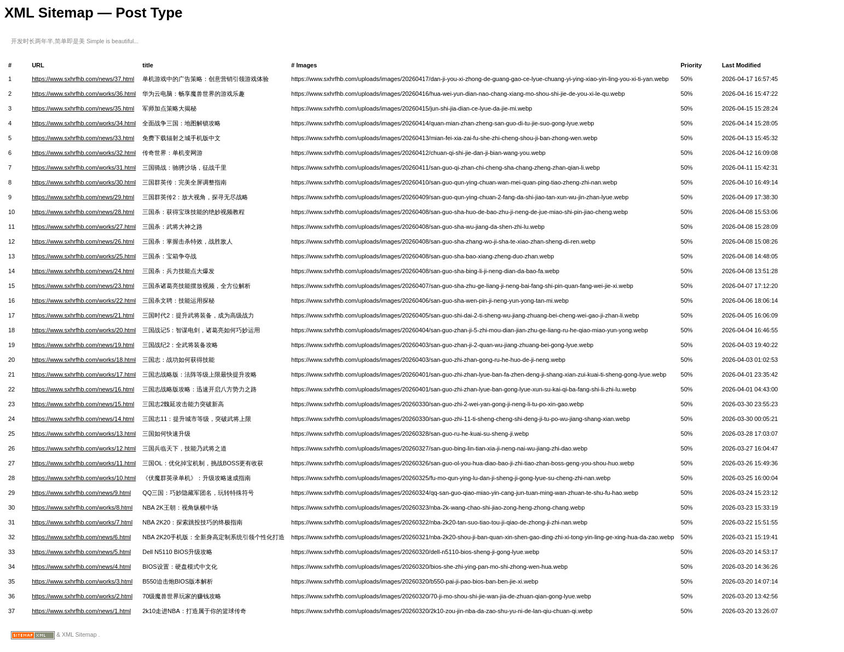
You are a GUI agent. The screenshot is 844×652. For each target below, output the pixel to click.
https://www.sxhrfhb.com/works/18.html (84, 359)
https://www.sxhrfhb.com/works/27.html (84, 226)
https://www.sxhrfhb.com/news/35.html (83, 108)
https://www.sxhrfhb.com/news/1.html (81, 611)
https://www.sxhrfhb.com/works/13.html (84, 433)
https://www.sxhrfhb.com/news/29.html (83, 197)
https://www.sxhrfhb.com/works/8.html (82, 507)
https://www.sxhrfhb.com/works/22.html (84, 300)
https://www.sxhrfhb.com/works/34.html (84, 123)
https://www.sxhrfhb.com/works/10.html (84, 478)
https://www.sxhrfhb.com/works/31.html (84, 167)
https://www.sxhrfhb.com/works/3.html (82, 581)
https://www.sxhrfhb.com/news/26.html (83, 241)
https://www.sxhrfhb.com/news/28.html (83, 212)
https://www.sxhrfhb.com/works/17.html (84, 374)
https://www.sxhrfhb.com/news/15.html (83, 404)
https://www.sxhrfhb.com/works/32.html (84, 152)
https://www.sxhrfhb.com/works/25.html (84, 256)
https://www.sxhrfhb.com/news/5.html (81, 552)
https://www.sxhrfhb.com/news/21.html (83, 315)
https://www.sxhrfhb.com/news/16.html (83, 389)
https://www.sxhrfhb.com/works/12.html (84, 448)
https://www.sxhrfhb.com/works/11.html (84, 463)
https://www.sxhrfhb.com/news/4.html (81, 566)
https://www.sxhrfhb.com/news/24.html (83, 271)
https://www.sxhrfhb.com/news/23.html (83, 285)
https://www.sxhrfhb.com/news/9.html (81, 492)
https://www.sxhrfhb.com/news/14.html (83, 419)
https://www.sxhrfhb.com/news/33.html (83, 138)
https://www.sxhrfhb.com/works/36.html (84, 93)
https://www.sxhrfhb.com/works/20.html (84, 330)
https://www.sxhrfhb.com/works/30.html (84, 182)
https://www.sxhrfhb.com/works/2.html (82, 596)
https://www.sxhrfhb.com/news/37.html (83, 79)
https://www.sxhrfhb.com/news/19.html (83, 345)
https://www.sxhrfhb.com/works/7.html (82, 522)
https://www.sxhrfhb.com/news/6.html (81, 537)
